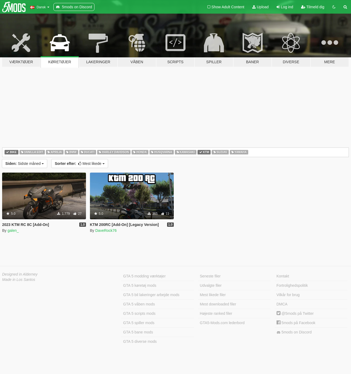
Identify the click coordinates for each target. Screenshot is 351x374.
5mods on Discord (294, 332)
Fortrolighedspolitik (292, 285)
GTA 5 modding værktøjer (144, 276)
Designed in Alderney (20, 274)
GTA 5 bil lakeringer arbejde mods (151, 295)
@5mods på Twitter (295, 313)
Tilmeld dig (312, 7)
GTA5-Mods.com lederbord (222, 323)
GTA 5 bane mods (138, 332)
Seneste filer (210, 276)
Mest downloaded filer (218, 304)
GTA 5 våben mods (139, 304)
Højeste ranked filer (216, 313)
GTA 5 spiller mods (138, 323)
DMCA (282, 304)
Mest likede (80, 163)
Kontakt (283, 276)
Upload (260, 7)
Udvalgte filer (211, 285)
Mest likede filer (213, 295)
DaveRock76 (106, 230)
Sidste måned (24, 163)
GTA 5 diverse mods (140, 341)
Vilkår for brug (288, 295)
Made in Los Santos (18, 279)
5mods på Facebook (296, 322)
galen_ (13, 230)
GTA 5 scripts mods (139, 313)
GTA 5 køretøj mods (139, 285)
